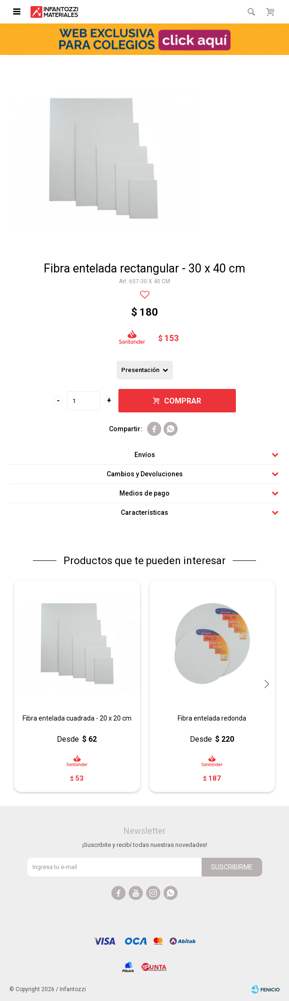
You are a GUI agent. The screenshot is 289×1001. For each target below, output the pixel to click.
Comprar (182, 400)
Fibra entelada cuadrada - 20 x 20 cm (77, 718)
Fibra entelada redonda (212, 718)
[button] (266, 684)
